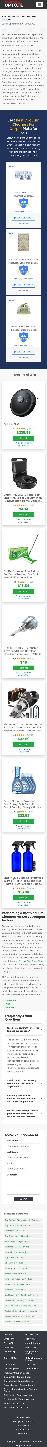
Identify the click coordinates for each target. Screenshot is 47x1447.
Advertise (8, 1347)
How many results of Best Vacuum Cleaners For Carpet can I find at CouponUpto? (21, 1098)
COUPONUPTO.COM (27, 1441)
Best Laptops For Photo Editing (18, 1268)
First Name (12, 1140)
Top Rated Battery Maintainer (18, 1236)
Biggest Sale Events (31, 1352)
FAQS (7, 1003)
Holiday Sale (31, 1334)
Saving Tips (9, 1343)
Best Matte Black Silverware (17, 1247)
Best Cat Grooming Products (17, 1284)
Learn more (11, 1000)
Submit (23, 1198)
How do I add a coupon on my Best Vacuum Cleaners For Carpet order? (21, 1083)
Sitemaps (30, 1364)
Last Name (12, 1152)
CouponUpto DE (12, 1368)
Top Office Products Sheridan (17, 1225)
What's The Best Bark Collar (17, 1321)
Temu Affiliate (32, 1368)
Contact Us (30, 1338)
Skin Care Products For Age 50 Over (20, 1305)
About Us (8, 1334)
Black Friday (38, 961)
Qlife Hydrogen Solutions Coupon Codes (20, 1390)
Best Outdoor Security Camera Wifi (20, 1300)
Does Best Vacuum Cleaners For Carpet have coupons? (23, 1029)
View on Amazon (23, 443)
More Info (23, 438)
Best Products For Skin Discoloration (20, 1316)
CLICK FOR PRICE (23, 218)
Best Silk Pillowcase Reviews (17, 1252)
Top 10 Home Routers (14, 1257)
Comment (10, 1007)
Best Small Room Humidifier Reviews (21, 1311)
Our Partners (10, 1364)
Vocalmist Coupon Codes (16, 1407)
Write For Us (10, 1338)
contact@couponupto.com (23, 1421)
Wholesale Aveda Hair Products (18, 1279)
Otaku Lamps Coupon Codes (18, 1381)
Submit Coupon (23, 1429)
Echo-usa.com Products (15, 1289)
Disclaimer (30, 1347)
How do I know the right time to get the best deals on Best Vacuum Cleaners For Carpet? (22, 1113)
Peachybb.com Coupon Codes (19, 1385)
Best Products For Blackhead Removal (21, 1295)
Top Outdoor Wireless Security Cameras (22, 1220)
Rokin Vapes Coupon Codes (18, 1395)
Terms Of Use (10, 1358)
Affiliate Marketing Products (17, 1241)
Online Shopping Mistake (33, 1359)
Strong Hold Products (14, 1263)
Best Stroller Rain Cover (15, 1231)
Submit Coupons (33, 1343)
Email (10, 1163)
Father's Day (25, 961)
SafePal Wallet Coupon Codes (19, 1399)
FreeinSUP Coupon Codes (16, 1372)
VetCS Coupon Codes (15, 1403)
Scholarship (10, 1351)
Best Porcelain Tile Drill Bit (16, 1273)
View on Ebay (23, 445)
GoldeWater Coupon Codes (17, 1377)
